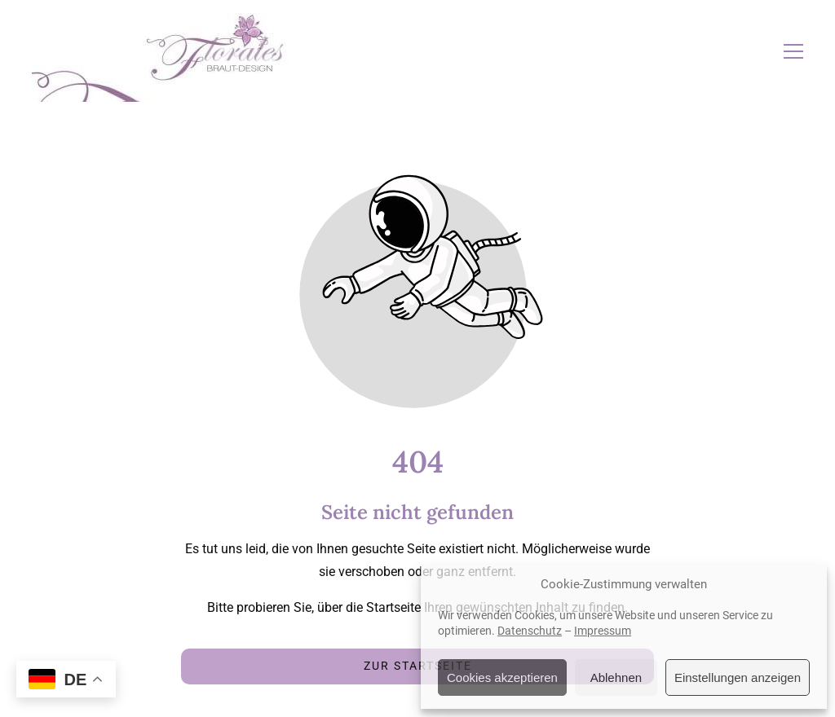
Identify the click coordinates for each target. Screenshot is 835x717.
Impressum (602, 630)
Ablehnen (616, 677)
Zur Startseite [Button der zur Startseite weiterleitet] (418, 665)
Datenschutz (529, 630)
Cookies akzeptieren (502, 677)
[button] (793, 51)
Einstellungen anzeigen (737, 677)
